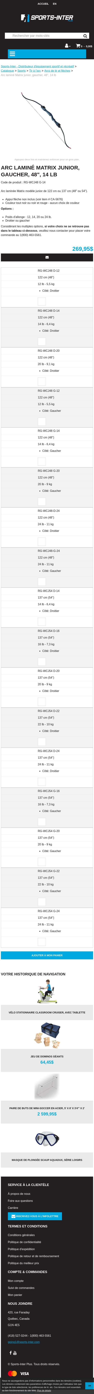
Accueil (43, 3)
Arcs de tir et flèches (57, 70)
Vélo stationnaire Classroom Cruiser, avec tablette (47, 1012)
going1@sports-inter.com (24, 1342)
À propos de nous (19, 1193)
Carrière (13, 1207)
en (54, 3)
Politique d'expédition (21, 1249)
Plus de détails (44, 1390)
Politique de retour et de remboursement (33, 1256)
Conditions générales (21, 1235)
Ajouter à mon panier (47, 955)
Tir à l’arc (35, 70)
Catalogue (7, 70)
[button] (84, 45)
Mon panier (15, 1294)
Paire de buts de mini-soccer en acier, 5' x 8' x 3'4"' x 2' (47, 1108)
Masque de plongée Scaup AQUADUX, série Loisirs (47, 1160)
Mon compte (16, 1280)
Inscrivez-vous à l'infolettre (35, 1216)
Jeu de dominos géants (47, 1056)
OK (89, 1386)
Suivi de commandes (21, 1287)
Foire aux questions (20, 1200)
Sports (21, 70)
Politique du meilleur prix (23, 1263)
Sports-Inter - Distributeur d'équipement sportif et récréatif (37, 66)
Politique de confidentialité (24, 1242)
